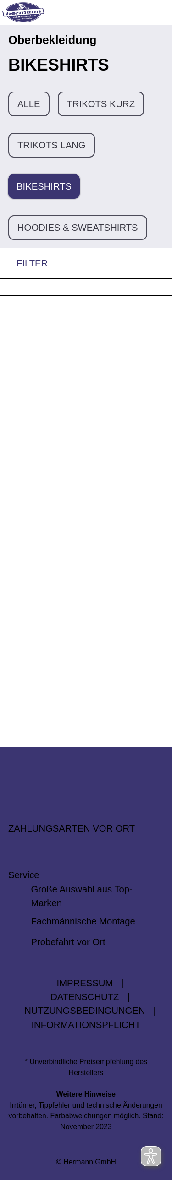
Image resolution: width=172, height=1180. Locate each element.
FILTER (24, 263)
